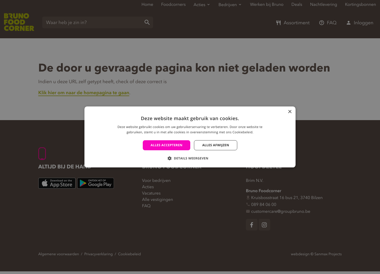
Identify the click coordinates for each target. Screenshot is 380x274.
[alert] (190, 137)
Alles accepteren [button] (167, 145)
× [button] (290, 112)
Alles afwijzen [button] (215, 145)
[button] (190, 158)
